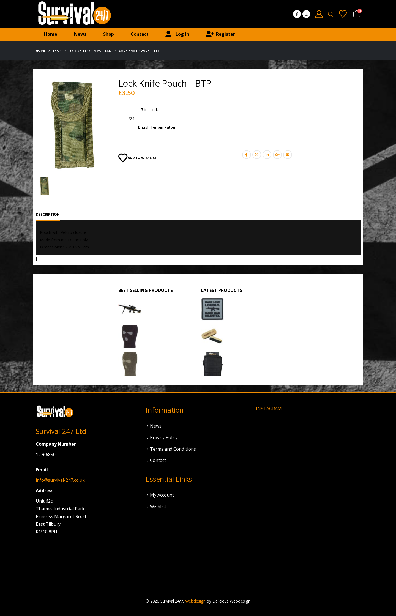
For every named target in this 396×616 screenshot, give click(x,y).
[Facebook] (297, 14)
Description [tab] (48, 214)
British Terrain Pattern (158, 127)
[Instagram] (306, 14)
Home (50, 34)
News (80, 34)
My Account (162, 495)
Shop (108, 34)
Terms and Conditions (173, 449)
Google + (277, 154)
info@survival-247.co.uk (60, 480)
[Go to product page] (129, 309)
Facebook (246, 154)
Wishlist (158, 506)
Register (220, 34)
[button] (330, 14)
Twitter (256, 154)
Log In (177, 34)
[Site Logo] (74, 14)
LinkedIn (267, 154)
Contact (140, 34)
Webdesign (195, 601)
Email (287, 154)
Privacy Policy (164, 437)
